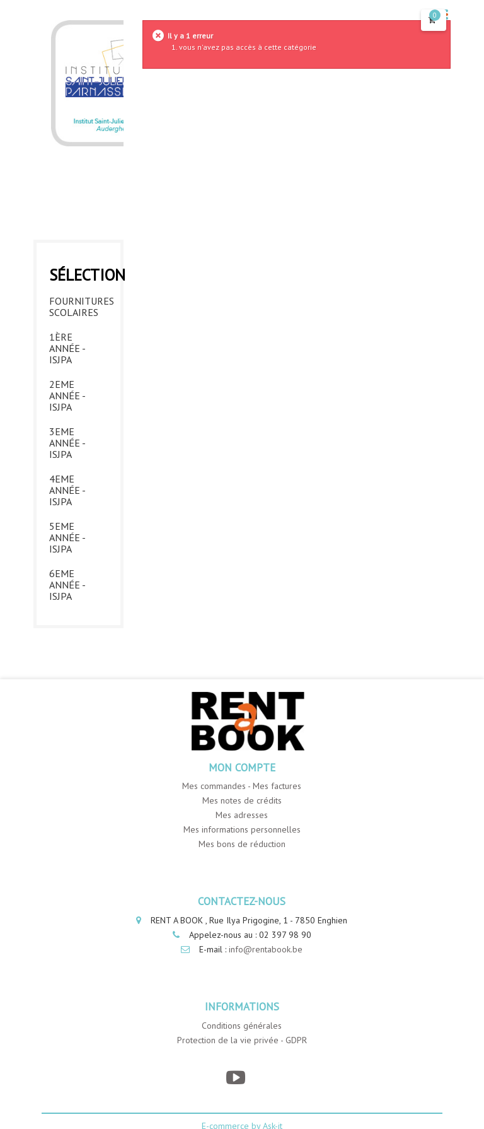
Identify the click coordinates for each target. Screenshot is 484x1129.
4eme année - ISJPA (67, 490)
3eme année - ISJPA (67, 442)
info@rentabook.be (265, 949)
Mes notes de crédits (242, 800)
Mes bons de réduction (242, 844)
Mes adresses (242, 815)
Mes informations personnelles (242, 829)
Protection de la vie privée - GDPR (242, 1040)
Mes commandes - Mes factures (241, 786)
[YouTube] (235, 1077)
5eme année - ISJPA (67, 537)
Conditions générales (242, 1025)
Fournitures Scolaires (78, 307)
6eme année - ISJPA (67, 584)
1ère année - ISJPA (67, 348)
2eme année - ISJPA (67, 395)
